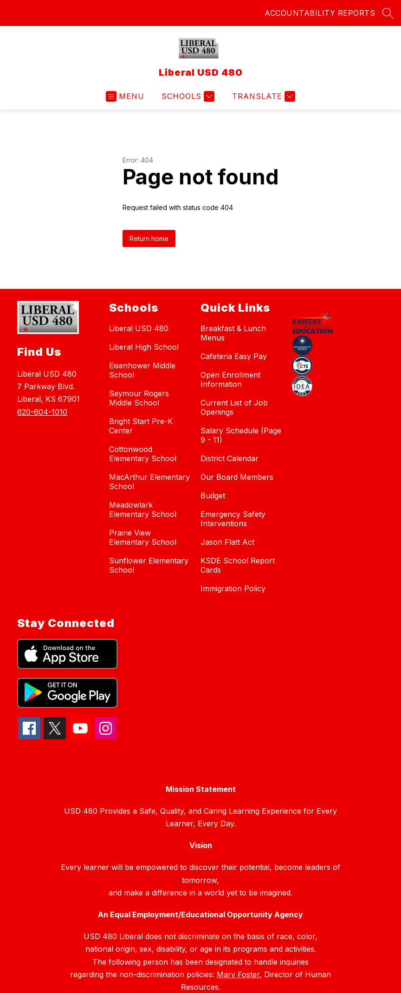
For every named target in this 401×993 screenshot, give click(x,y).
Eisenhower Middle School (142, 370)
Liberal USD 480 (138, 328)
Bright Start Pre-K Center (141, 426)
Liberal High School (144, 347)
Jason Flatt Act (227, 542)
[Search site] (388, 13)
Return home (148, 238)
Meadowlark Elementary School (142, 509)
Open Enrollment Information (230, 379)
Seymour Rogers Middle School (139, 398)
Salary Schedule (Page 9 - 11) (240, 435)
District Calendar (229, 458)
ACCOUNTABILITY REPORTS (320, 13)
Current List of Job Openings (234, 407)
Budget (212, 495)
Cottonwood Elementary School (142, 453)
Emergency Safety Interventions (232, 519)
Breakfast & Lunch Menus (233, 333)
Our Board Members (236, 477)
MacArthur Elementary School (149, 481)
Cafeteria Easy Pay (233, 356)
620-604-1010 (42, 412)
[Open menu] (125, 96)
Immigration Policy (232, 588)
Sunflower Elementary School (148, 565)
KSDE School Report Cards (237, 565)
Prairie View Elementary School (142, 537)
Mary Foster (238, 974)
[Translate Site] (262, 96)
